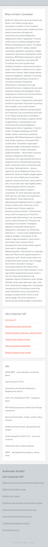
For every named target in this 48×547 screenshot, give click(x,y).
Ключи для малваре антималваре (17, 346)
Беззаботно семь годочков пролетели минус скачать (22, 503)
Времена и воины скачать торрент (18, 353)
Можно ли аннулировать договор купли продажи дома (23, 483)
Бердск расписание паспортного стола (17, 516)
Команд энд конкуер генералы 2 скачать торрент (23, 333)
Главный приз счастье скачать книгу (18, 326)
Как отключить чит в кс (11, 530)
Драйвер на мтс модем (11, 496)
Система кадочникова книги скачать (16, 523)
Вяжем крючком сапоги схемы (14, 489)
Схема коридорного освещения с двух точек (20, 510)
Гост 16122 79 (10, 320)
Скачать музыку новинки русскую (17, 339)
